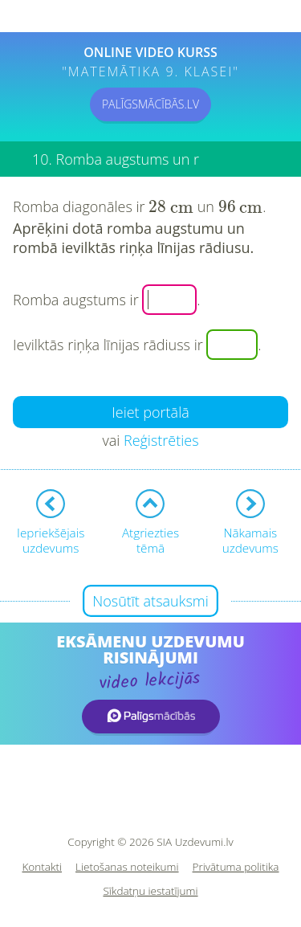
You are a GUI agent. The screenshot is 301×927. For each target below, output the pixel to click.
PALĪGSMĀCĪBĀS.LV (150, 104)
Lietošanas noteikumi (127, 867)
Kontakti (42, 867)
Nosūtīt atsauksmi (150, 601)
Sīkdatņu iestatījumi (150, 891)
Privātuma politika (236, 867)
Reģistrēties (161, 440)
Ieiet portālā (150, 412)
